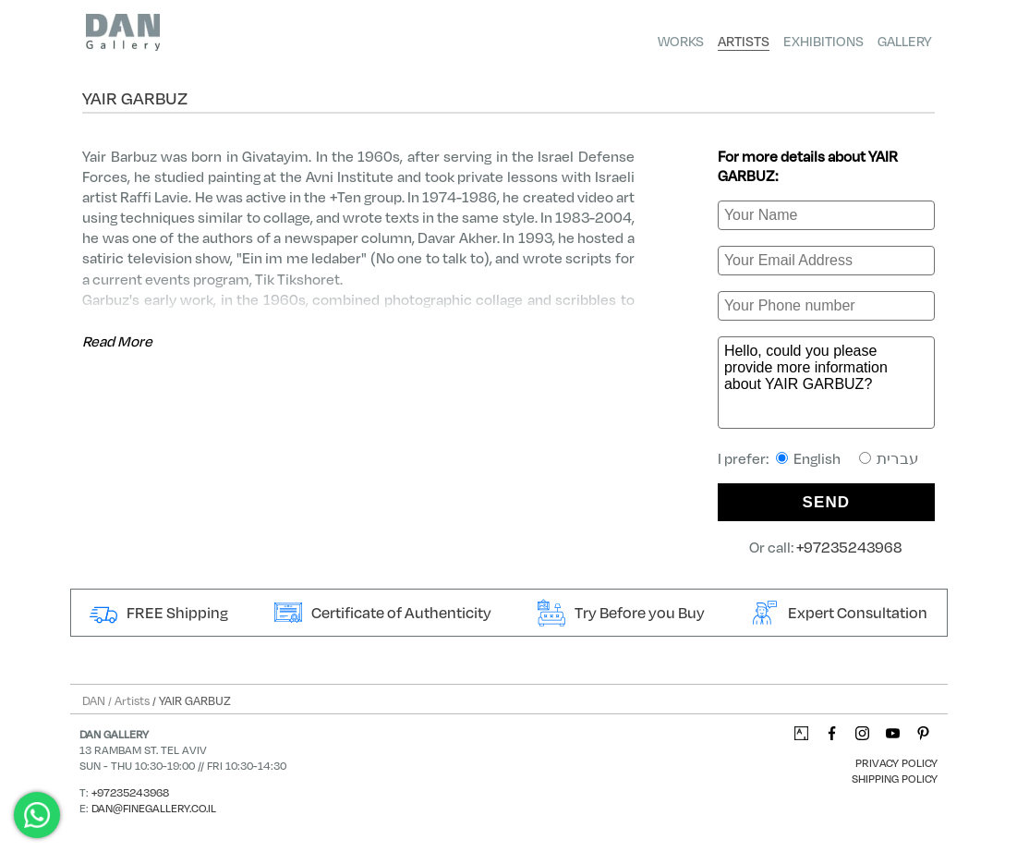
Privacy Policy (896, 762)
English (808, 458)
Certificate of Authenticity (382, 613)
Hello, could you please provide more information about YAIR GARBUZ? (826, 382)
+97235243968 (849, 546)
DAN (93, 700)
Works (681, 40)
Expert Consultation (839, 613)
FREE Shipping (159, 613)
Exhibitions (823, 40)
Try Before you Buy (621, 613)
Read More (117, 340)
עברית (889, 458)
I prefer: (818, 458)
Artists (743, 40)
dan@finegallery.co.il (153, 807)
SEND (827, 502)
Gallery (905, 40)
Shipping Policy (895, 778)
